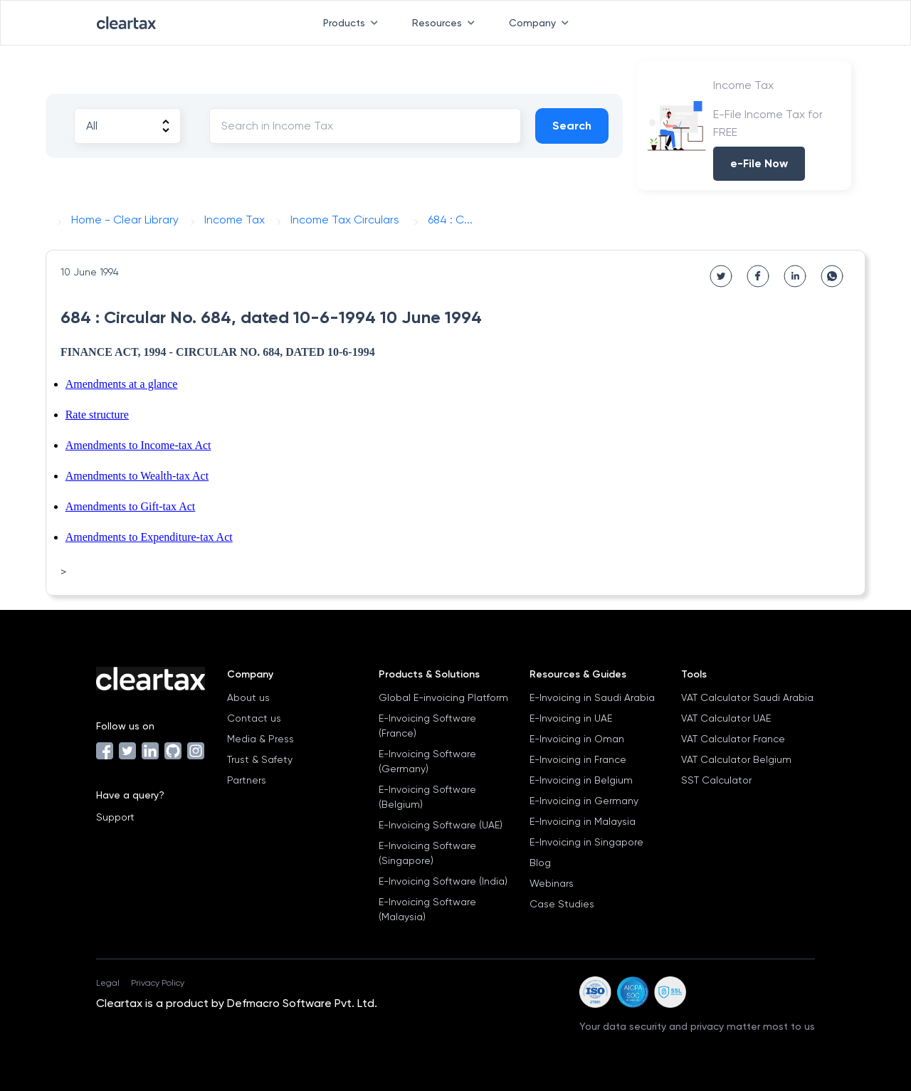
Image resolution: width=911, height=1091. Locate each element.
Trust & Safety (260, 759)
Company (541, 22)
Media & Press (260, 738)
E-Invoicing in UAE (571, 718)
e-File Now (759, 163)
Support (115, 817)
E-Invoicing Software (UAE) (440, 825)
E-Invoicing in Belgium (581, 780)
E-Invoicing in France (578, 759)
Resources (446, 22)
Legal (108, 983)
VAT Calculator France (733, 738)
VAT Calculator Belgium (736, 759)
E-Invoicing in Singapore (586, 842)
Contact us (254, 718)
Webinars (552, 883)
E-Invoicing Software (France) (427, 725)
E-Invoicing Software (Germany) (427, 761)
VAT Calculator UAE (726, 718)
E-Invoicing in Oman (577, 738)
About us (248, 697)
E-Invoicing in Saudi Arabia (592, 697)
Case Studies (562, 904)
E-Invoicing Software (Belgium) (427, 797)
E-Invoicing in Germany (584, 800)
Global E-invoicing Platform (443, 697)
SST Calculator (716, 780)
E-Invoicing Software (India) (443, 881)
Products (353, 22)
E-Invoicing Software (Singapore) (427, 853)
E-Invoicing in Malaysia (583, 821)
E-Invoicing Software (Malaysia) (427, 909)
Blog (540, 862)
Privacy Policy (157, 983)
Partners (246, 780)
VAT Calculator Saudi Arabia (747, 697)
